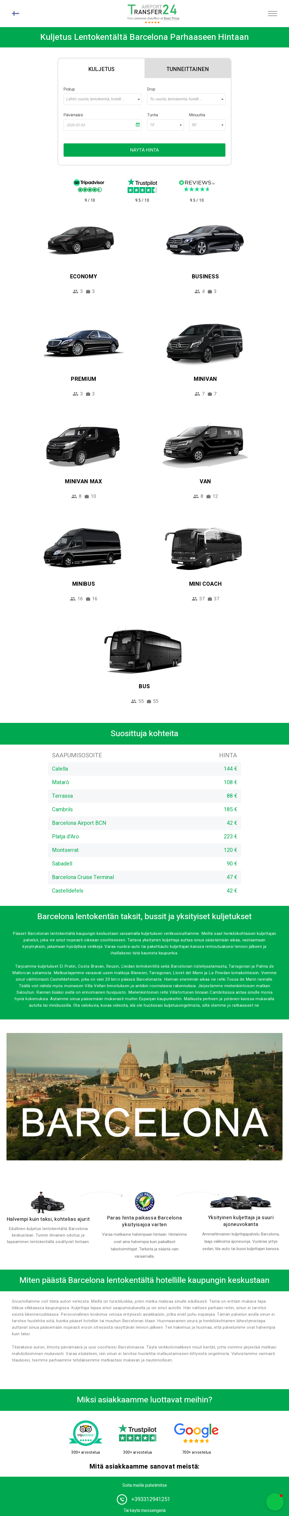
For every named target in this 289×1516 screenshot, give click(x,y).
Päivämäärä (73, 115)
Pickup (69, 89)
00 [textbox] (194, 125)
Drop (151, 89)
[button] (275, 1502)
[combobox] (103, 99)
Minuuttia (197, 115)
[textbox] (103, 99)
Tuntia (152, 115)
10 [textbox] (152, 125)
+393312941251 (150, 1499)
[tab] (101, 68)
